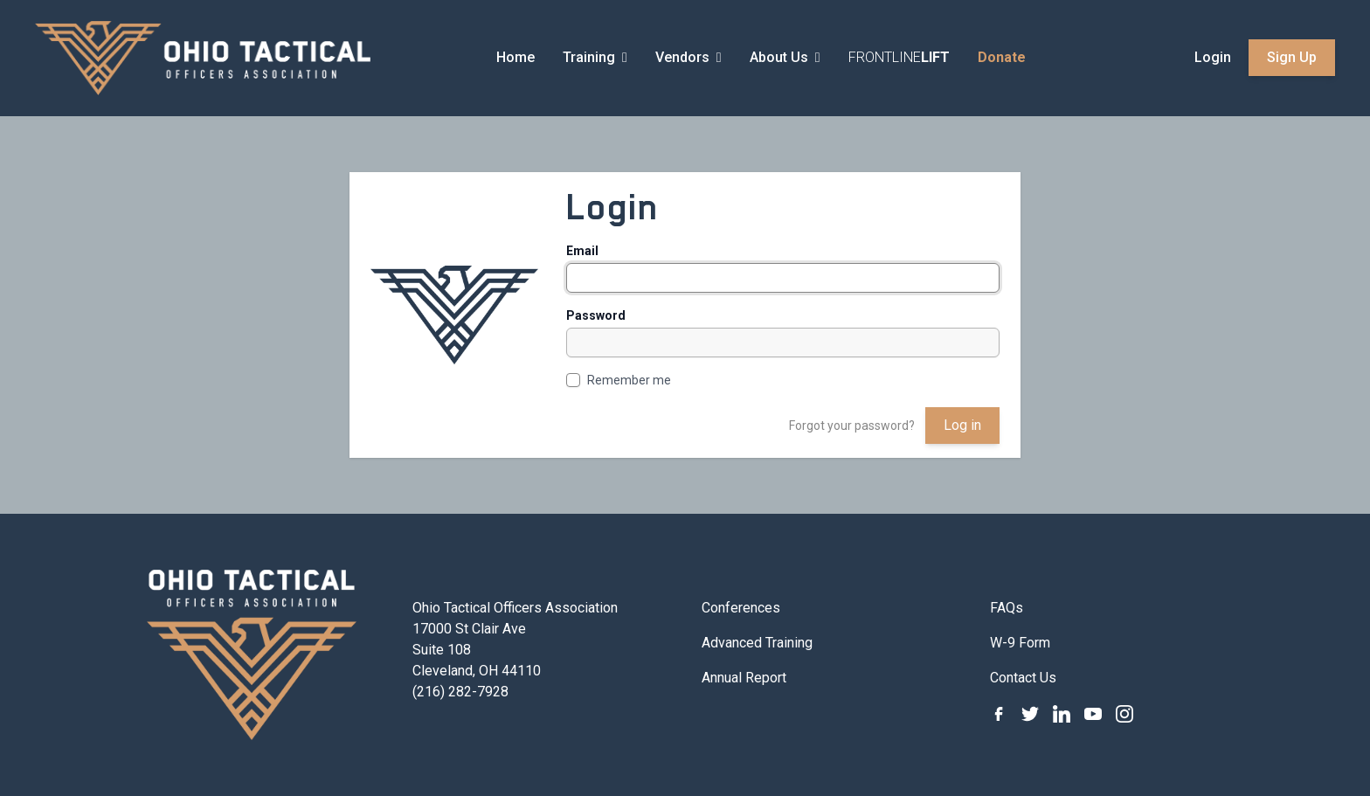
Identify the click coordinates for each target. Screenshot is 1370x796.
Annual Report (744, 677)
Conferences (741, 607)
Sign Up (1292, 57)
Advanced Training (757, 642)
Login (1212, 57)
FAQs (1006, 607)
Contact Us (1023, 677)
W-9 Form (1020, 642)
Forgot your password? (852, 426)
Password (596, 315)
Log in (962, 425)
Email (582, 251)
